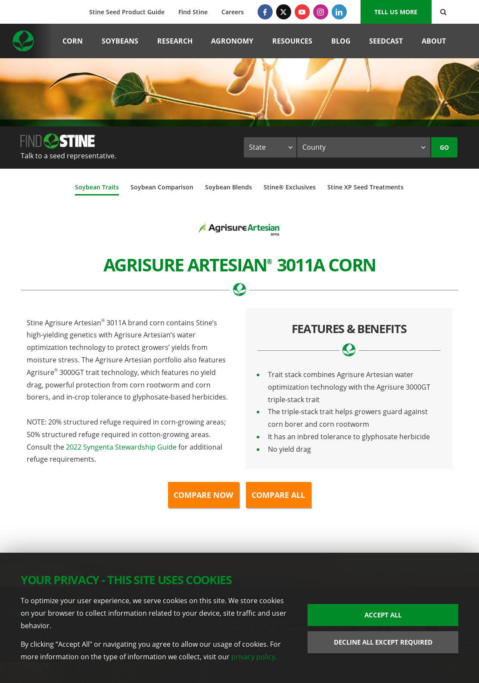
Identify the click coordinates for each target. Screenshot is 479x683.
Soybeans (120, 41)
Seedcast (386, 41)
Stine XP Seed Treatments (365, 187)
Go (444, 147)
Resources (292, 41)
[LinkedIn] (339, 11)
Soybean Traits (97, 187)
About (434, 41)
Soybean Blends (228, 187)
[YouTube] (302, 11)
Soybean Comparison (162, 187)
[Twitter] (283, 11)
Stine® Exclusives (290, 187)
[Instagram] (320, 11)
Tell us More (395, 12)
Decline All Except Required (383, 642)
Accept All (382, 615)
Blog (341, 41)
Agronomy (232, 41)
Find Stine (193, 12)
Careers (232, 12)
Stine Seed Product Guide (127, 12)
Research (175, 41)
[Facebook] (265, 11)
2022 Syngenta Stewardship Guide (121, 447)
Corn (72, 41)
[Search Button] (443, 12)
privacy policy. (254, 656)
